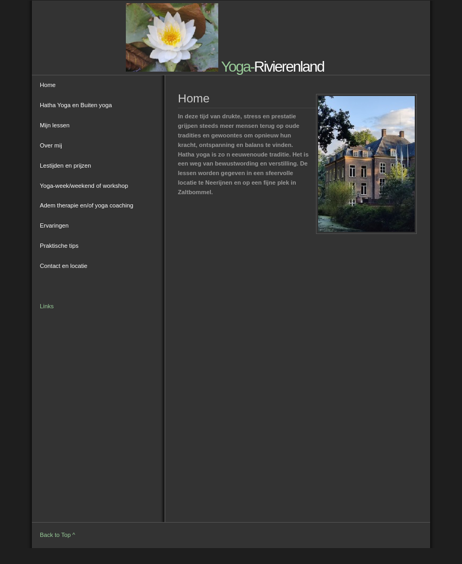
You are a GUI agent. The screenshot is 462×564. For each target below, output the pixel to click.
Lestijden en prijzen (65, 165)
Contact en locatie (64, 266)
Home (48, 85)
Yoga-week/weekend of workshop (84, 186)
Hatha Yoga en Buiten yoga (76, 105)
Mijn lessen (55, 125)
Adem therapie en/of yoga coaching (86, 205)
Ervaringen (54, 225)
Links (47, 306)
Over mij (51, 145)
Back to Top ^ (57, 535)
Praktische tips (59, 245)
